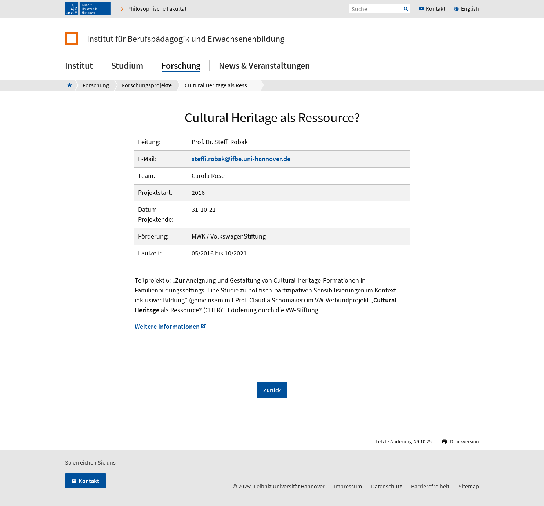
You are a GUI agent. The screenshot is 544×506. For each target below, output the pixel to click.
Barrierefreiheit (430, 486)
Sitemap (468, 486)
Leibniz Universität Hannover (289, 486)
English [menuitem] (470, 8)
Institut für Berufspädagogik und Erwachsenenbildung (185, 38)
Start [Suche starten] (406, 8)
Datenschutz (386, 486)
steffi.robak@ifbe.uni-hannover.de (241, 158)
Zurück (272, 390)
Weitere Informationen (167, 326)
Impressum (348, 486)
